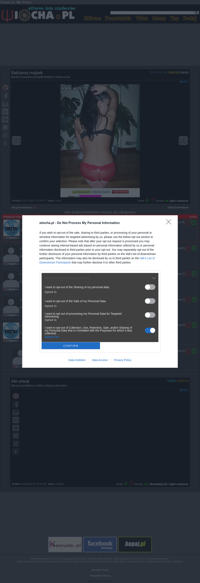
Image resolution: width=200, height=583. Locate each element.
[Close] (170, 223)
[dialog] (100, 291)
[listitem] (100, 278)
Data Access (100, 360)
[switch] (150, 287)
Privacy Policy (123, 360)
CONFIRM (70, 345)
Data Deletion (77, 360)
